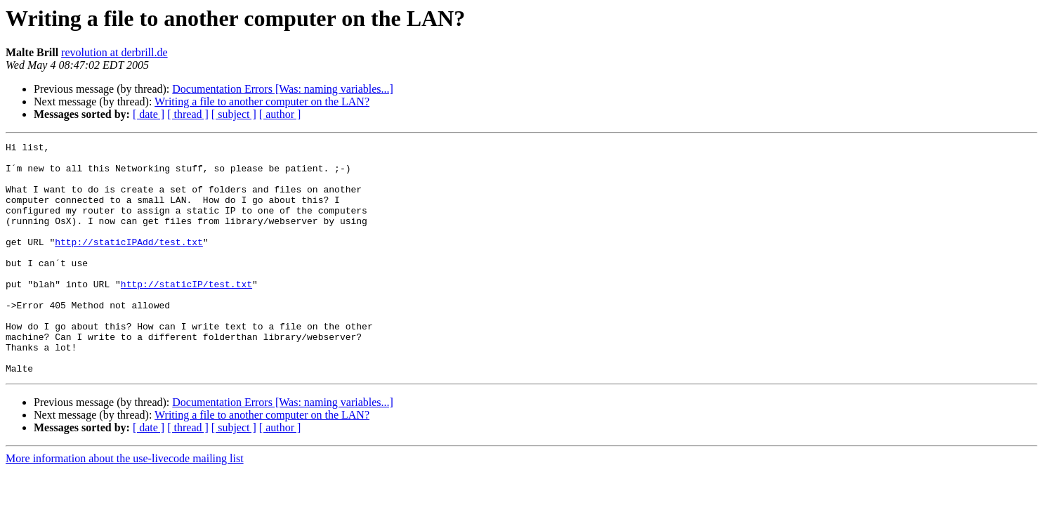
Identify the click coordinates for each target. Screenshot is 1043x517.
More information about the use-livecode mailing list (125, 505)
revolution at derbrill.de (114, 52)
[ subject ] (233, 114)
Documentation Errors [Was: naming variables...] (282, 89)
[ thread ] (188, 114)
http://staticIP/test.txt (186, 313)
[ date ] (148, 114)
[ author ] (280, 114)
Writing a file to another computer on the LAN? (262, 101)
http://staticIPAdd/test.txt (129, 262)
